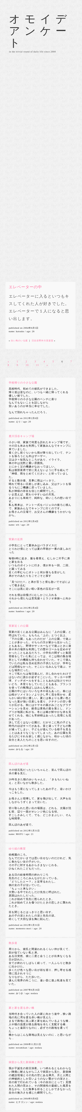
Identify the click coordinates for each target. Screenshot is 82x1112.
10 (27, 365)
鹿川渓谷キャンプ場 (21, 436)
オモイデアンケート (40, 31)
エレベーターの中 (25, 287)
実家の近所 (16, 539)
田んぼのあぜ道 (19, 763)
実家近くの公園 (19, 625)
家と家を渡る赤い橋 (21, 1007)
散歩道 (13, 943)
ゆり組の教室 (17, 848)
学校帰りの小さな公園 (23, 382)
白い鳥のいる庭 (19, 340)
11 (37, 365)
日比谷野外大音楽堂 (42, 340)
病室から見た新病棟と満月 (26, 1062)
